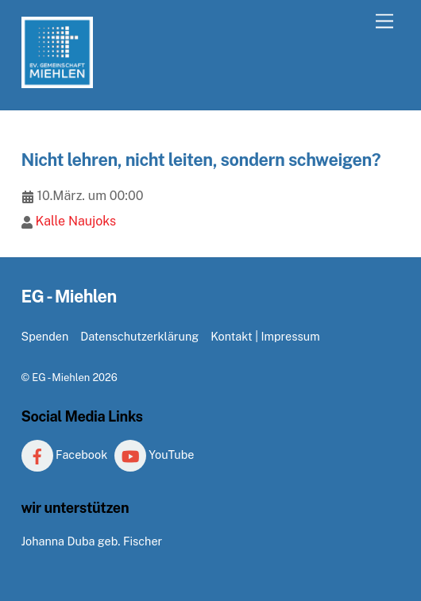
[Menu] (384, 21)
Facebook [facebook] (64, 454)
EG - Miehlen (61, 377)
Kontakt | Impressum (264, 336)
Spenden (45, 336)
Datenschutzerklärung (139, 336)
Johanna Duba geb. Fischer (92, 541)
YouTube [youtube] (154, 454)
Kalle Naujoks (75, 221)
